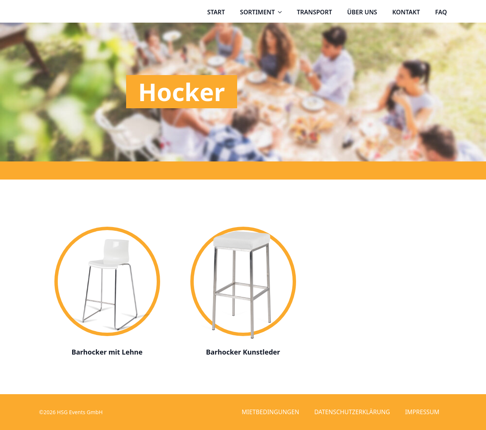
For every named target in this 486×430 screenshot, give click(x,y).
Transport (314, 12)
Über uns (362, 12)
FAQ (441, 12)
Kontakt (406, 12)
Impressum (422, 412)
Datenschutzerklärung (352, 412)
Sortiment (257, 12)
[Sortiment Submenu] (282, 12)
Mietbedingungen (270, 412)
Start (216, 12)
